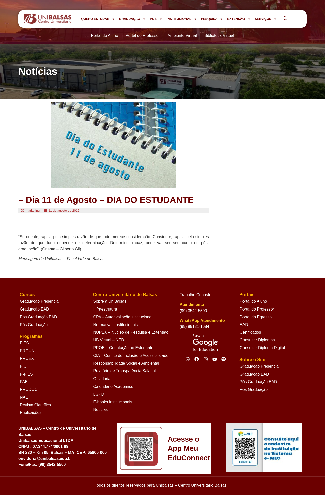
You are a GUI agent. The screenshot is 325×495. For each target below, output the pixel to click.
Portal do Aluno (253, 301)
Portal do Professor (257, 309)
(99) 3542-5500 (193, 310)
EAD (244, 325)
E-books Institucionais (112, 402)
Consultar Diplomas (257, 340)
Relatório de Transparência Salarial (124, 371)
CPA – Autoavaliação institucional (122, 317)
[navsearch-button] (285, 19)
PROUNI (27, 351)
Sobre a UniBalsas (110, 301)
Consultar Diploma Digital (262, 348)
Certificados (250, 332)
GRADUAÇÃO (132, 19)
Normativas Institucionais (115, 325)
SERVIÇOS (266, 19)
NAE (24, 397)
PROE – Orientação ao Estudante (123, 348)
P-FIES (26, 374)
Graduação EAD (34, 309)
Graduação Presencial (39, 301)
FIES (24, 343)
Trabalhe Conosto (195, 295)
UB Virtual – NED (108, 340)
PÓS (156, 19)
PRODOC (28, 389)
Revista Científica (35, 405)
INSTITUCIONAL (182, 19)
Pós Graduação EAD (38, 317)
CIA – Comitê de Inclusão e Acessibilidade (131, 355)
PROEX (27, 358)
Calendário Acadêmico (113, 386)
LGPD (98, 394)
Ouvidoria (101, 379)
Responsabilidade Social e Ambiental (126, 363)
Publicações (30, 412)
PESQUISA (212, 19)
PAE (24, 382)
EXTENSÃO (239, 19)
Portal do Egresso (256, 317)
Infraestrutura (105, 309)
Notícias (100, 409)
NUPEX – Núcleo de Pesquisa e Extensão (131, 332)
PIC (23, 366)
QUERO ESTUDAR (98, 19)
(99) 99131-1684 (194, 326)
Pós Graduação (34, 325)
